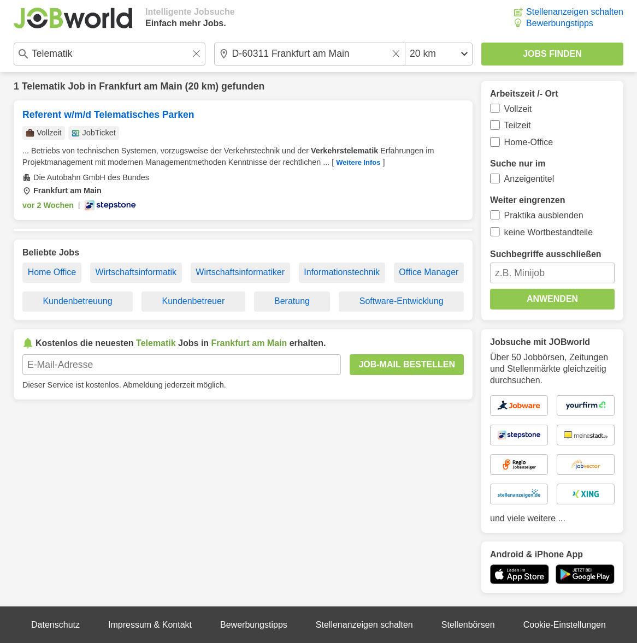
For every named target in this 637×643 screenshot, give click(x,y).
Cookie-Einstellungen (564, 624)
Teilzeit (517, 125)
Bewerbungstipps (559, 23)
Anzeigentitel (529, 178)
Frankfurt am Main (140, 86)
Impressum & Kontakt (150, 624)
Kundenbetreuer (193, 301)
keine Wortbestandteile (548, 232)
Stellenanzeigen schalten (574, 11)
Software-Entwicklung (401, 301)
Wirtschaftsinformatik (136, 272)
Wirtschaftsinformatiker (240, 272)
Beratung (292, 301)
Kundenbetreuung (77, 301)
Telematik (44, 86)
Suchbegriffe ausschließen (545, 254)
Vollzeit (518, 109)
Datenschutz (55, 624)
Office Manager (428, 272)
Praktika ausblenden (543, 215)
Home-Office (528, 142)
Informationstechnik (342, 272)
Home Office (52, 272)
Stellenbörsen (468, 624)
